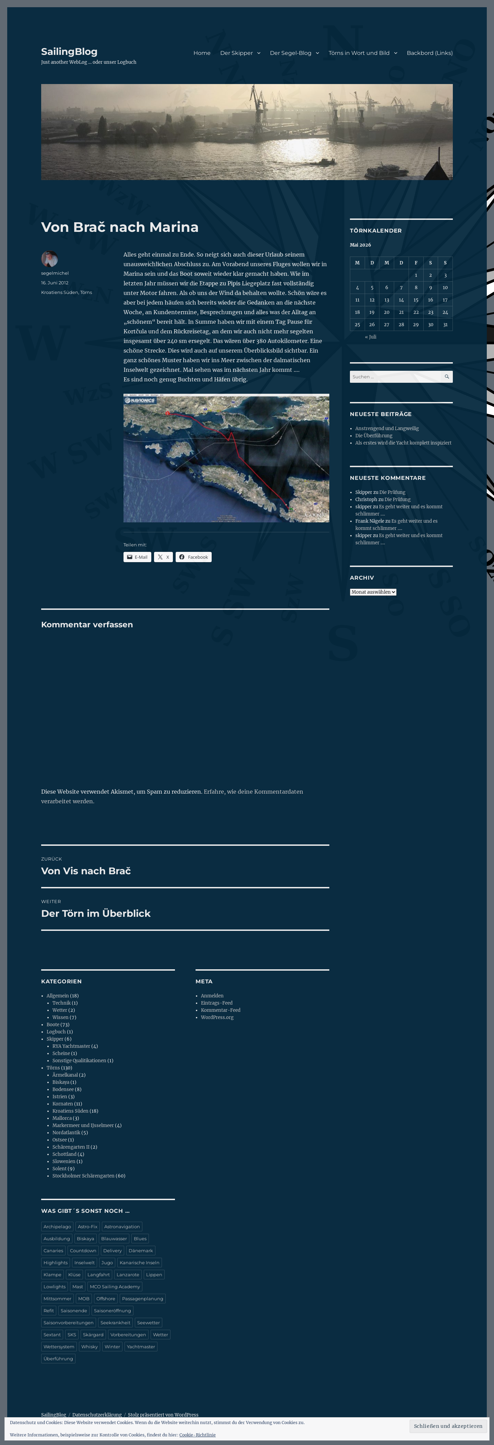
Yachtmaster (141, 1346)
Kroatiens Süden (59, 292)
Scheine (61, 1053)
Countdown (83, 1250)
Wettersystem (59, 1346)
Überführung (58, 1358)
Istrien (59, 1097)
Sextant (52, 1334)
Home (202, 53)
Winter (112, 1346)
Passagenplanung (142, 1298)
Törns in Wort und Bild (359, 53)
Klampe (52, 1274)
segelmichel (55, 273)
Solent (59, 1169)
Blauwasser (114, 1238)
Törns (86, 292)
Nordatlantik (66, 1133)
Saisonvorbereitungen (69, 1322)
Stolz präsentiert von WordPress (163, 1415)
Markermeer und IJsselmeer (83, 1125)
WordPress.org (217, 1017)
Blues (140, 1238)
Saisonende (74, 1310)
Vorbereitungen (128, 1334)
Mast (77, 1286)
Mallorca (62, 1118)
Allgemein (58, 996)
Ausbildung (57, 1238)
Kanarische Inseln (140, 1262)
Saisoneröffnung (112, 1310)
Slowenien (63, 1161)
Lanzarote (128, 1274)
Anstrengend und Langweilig (387, 428)
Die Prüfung (392, 492)
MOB (84, 1298)
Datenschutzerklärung (97, 1415)
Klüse (74, 1274)
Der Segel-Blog (290, 53)
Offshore (105, 1298)
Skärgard (93, 1334)
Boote (53, 1025)
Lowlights (55, 1286)
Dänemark (141, 1250)
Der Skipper (236, 53)
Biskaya (60, 1082)
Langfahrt (98, 1274)
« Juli (370, 337)
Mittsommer (57, 1298)
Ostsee (59, 1140)
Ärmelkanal (65, 1075)
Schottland (64, 1154)
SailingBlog (69, 51)
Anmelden (212, 996)
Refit (49, 1310)
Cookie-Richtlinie (197, 1434)
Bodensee (63, 1089)
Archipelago (57, 1226)
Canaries (53, 1250)
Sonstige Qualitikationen (79, 1061)
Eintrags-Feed (217, 1003)
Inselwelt (84, 1262)
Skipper (55, 1039)
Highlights (56, 1262)
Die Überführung (373, 436)
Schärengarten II (71, 1147)
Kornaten (62, 1104)
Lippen (154, 1274)
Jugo (107, 1262)
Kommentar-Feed (220, 1010)
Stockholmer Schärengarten (83, 1176)
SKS (72, 1334)
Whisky (89, 1346)
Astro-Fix (87, 1226)
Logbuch (56, 1032)
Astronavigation (122, 1226)
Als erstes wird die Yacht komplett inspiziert (403, 443)
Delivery (112, 1250)
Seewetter (148, 1322)
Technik (61, 1003)
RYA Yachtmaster (71, 1046)
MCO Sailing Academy (115, 1286)
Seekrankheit (115, 1322)
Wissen (60, 1017)
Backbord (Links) (430, 53)
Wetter (59, 1010)
